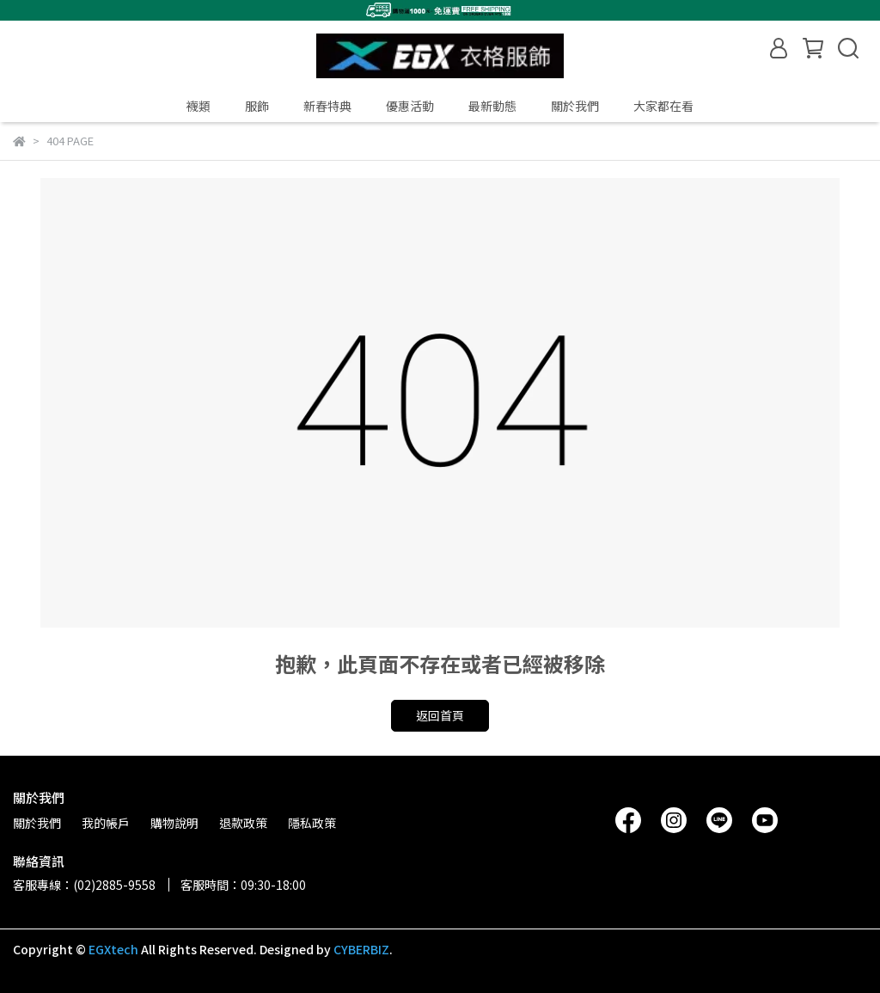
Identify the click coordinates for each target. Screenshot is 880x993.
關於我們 (575, 105)
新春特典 (327, 105)
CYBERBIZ (361, 949)
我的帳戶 (106, 822)
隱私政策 (312, 822)
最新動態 (492, 105)
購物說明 (174, 822)
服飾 (257, 105)
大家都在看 (663, 105)
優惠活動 (410, 105)
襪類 (198, 105)
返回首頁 (440, 715)
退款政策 (243, 822)
